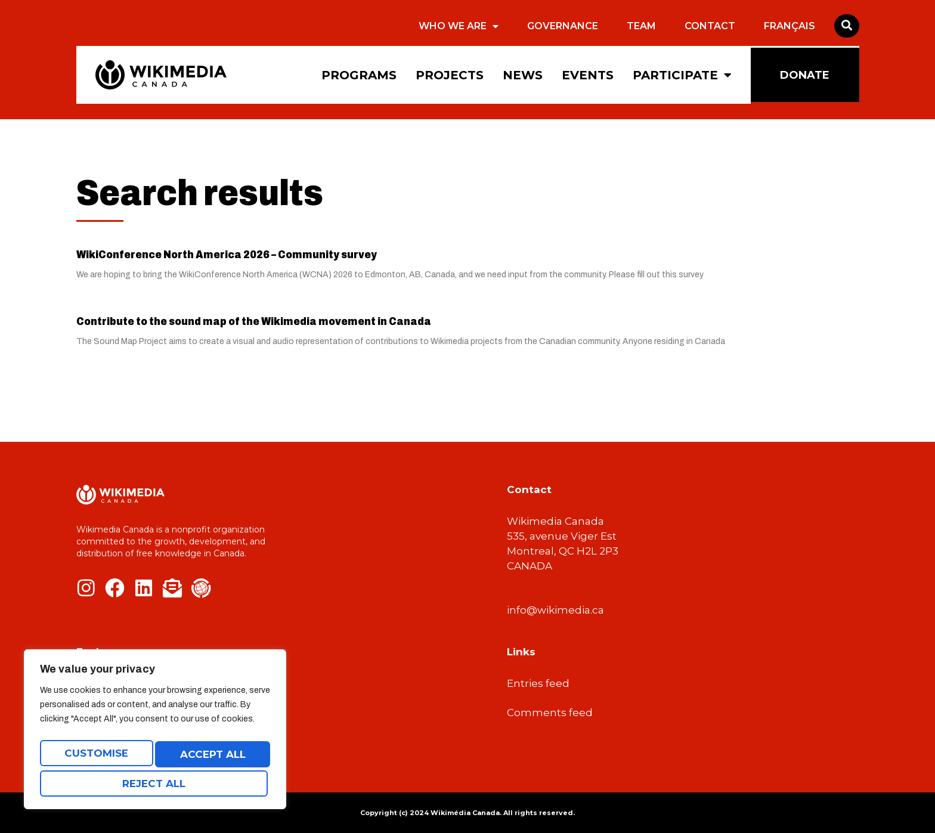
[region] (155, 733)
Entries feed (538, 683)
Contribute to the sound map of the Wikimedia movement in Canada (253, 321)
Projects (450, 75)
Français (789, 26)
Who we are (459, 26)
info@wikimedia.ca (555, 610)
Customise (95, 757)
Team (641, 26)
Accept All (155, 783)
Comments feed (550, 713)
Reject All (210, 757)
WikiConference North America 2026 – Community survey (226, 255)
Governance (562, 26)
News (523, 75)
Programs (359, 75)
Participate (682, 75)
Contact (710, 26)
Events (588, 75)
